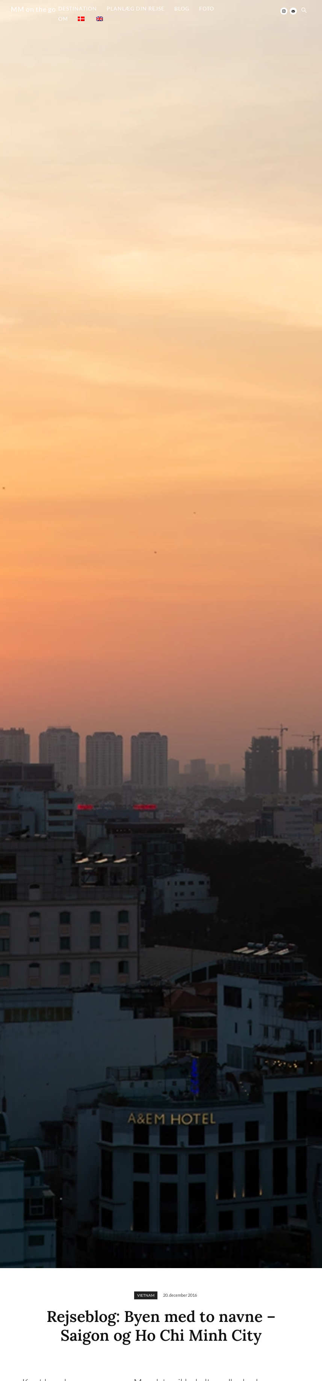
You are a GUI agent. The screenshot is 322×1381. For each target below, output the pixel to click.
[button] (304, 11)
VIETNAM (145, 1295)
